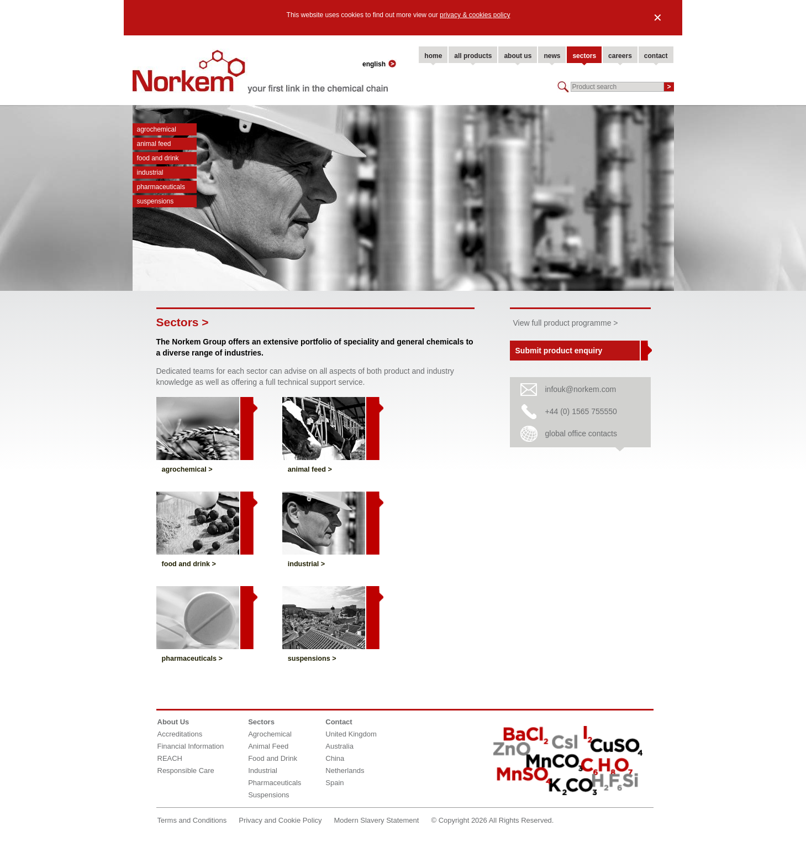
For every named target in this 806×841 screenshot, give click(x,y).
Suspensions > (312, 658)
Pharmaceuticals (161, 187)
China (334, 758)
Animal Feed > (310, 469)
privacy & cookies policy (475, 15)
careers (620, 56)
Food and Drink (158, 158)
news (552, 56)
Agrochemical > (187, 469)
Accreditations (180, 734)
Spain (334, 783)
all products (473, 56)
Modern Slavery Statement (376, 820)
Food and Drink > (189, 564)
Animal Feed (154, 144)
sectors (584, 56)
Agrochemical (156, 129)
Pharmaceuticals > (192, 658)
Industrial (150, 172)
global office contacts (581, 433)
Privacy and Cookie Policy (280, 820)
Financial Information (190, 746)
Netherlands (344, 770)
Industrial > (306, 564)
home (433, 56)
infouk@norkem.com (581, 389)
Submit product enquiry (559, 350)
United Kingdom (351, 734)
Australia (339, 746)
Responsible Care (185, 770)
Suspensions (155, 201)
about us (517, 56)
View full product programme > (565, 322)
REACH (170, 758)
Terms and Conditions (192, 820)
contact (656, 56)
